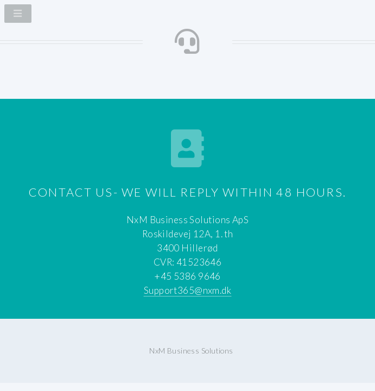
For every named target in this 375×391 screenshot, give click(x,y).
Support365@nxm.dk (187, 290)
